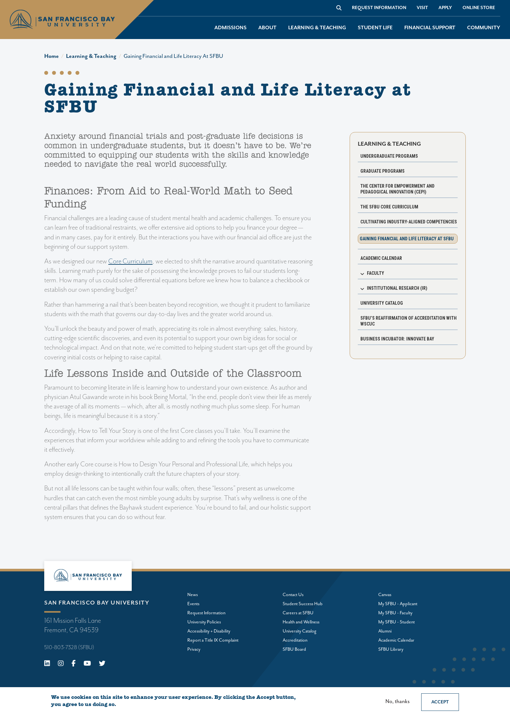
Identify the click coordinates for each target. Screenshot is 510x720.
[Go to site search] (339, 8)
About (267, 28)
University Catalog (381, 303)
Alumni (385, 631)
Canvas (384, 594)
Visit (422, 7)
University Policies (204, 622)
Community (483, 28)
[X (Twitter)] (102, 664)
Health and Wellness (301, 622)
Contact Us (293, 594)
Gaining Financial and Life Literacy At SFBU (173, 56)
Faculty (375, 273)
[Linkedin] (47, 664)
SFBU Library (390, 649)
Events (193, 604)
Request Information (379, 7)
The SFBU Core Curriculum (389, 206)
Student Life (375, 28)
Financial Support (429, 28)
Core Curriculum (130, 261)
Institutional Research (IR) (397, 288)
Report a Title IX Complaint (212, 640)
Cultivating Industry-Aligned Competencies (408, 221)
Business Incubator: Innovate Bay (397, 338)
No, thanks (397, 702)
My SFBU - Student (396, 622)
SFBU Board (294, 649)
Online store (479, 7)
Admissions (230, 28)
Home (51, 56)
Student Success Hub (303, 604)
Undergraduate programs (389, 156)
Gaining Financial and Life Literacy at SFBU (407, 238)
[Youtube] (87, 664)
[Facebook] (74, 664)
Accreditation (295, 640)
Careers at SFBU (298, 613)
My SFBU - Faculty (395, 613)
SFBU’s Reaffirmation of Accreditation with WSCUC (408, 321)
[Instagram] (61, 664)
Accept (440, 702)
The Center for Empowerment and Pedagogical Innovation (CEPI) (397, 188)
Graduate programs (382, 171)
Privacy (193, 649)
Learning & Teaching (317, 28)
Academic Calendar (381, 258)
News (192, 594)
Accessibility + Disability (208, 631)
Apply (445, 7)
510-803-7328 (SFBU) (69, 647)
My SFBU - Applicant (397, 604)
